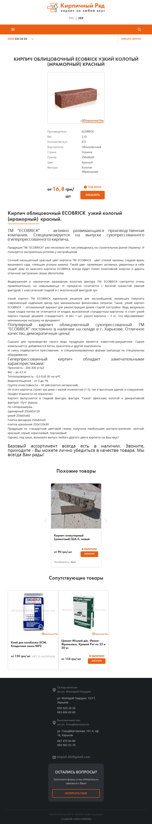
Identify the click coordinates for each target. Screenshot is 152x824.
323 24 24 (17, 39)
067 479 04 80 (66, 741)
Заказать (92, 195)
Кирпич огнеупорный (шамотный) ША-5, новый (72, 537)
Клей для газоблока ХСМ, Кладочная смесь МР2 (29, 644)
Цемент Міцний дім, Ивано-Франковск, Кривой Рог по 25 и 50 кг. (83, 644)
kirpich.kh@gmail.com (73, 757)
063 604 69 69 (66, 712)
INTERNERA (85, 819)
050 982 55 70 (66, 745)
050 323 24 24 (66, 708)
